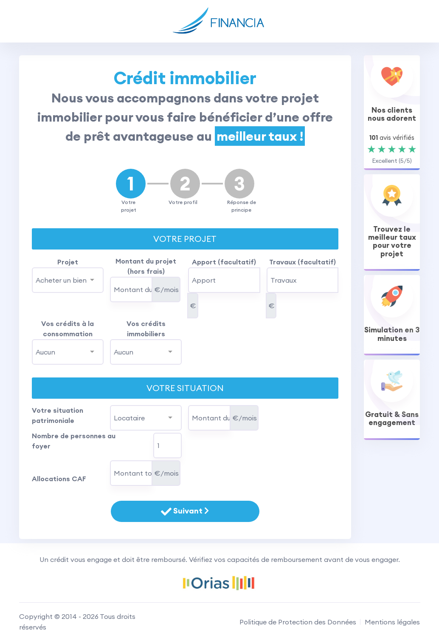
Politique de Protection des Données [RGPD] (297, 622)
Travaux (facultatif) (302, 262)
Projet (67, 262)
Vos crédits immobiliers (146, 328)
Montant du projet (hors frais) (145, 266)
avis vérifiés (391, 137)
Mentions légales (392, 622)
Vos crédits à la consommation (67, 328)
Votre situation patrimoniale (57, 415)
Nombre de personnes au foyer (73, 440)
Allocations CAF (59, 478)
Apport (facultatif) (224, 262)
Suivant (185, 511)
